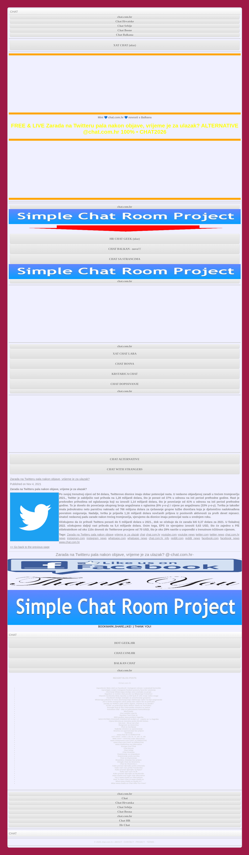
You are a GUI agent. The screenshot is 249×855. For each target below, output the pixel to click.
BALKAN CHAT (124, 663)
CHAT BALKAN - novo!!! (124, 248)
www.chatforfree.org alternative (128, 744)
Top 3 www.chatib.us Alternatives (129, 777)
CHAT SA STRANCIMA (124, 259)
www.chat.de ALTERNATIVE (128, 735)
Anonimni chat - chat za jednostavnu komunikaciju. (128, 709)
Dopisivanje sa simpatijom (128, 754)
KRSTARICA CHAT (125, 373)
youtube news (186, 534)
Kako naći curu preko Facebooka (128, 768)
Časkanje (128, 733)
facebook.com (210, 538)
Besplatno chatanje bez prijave (128, 760)
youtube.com (169, 534)
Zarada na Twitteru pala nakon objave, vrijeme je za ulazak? (50, 479)
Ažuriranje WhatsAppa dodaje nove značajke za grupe (128, 692)
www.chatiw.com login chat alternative (128, 775)
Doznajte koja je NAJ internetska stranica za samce (128, 707)
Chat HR (124, 820)
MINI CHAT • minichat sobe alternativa (129, 739)
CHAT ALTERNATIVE (124, 459)
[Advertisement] (125, 84)
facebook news (229, 538)
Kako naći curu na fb (128, 772)
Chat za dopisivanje (128, 758)
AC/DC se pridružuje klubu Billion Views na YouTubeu (128, 706)
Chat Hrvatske (125, 21)
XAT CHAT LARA (125, 353)
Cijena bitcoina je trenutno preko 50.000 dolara (128, 721)
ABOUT (118, 842)
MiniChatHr (128, 711)
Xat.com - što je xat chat (128, 723)
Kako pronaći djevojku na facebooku (128, 774)
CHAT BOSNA (124, 363)
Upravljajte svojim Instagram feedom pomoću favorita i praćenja (129, 690)
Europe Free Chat (128, 746)
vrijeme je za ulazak (126, 534)
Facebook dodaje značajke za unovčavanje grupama (129, 698)
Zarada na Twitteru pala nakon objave (90, 534)
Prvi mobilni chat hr (128, 713)
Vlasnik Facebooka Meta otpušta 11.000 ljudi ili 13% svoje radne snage (128, 696)
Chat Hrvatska (128, 752)
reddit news (192, 538)
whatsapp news (137, 538)
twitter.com (202, 534)
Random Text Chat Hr (129, 715)
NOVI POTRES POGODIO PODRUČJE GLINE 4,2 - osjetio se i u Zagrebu (128, 719)
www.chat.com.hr (69, 542)
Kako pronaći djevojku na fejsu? (128, 770)
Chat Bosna (129, 748)
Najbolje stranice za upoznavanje (128, 729)
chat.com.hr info (159, 538)
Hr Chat (124, 825)
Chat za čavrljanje (128, 727)
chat (142, 534)
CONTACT (129, 842)
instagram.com (76, 538)
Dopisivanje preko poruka (128, 756)
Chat (125, 798)
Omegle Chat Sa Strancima (128, 762)
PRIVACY (140, 842)
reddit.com (177, 538)
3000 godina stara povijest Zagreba (128, 717)
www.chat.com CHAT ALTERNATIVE (128, 742)
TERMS (150, 842)
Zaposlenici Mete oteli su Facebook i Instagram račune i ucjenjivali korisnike (128, 688)
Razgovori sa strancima (129, 725)
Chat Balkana (124, 34)
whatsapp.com (117, 538)
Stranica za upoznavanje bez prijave (128, 731)
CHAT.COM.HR (124, 653)
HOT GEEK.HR (124, 643)
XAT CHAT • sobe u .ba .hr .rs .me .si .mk (128, 737)
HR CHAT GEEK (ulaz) (125, 238)
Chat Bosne (124, 30)
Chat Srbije (124, 25)
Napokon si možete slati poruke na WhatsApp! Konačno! (128, 694)
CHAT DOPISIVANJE (124, 384)
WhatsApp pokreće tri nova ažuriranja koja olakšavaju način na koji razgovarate (128, 700)
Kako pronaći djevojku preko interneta (128, 766)
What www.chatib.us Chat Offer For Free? (128, 783)
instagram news (97, 538)
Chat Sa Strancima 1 (128, 764)
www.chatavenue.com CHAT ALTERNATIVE (128, 741)
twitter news (217, 534)
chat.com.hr (124, 16)
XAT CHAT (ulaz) (124, 45)
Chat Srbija (128, 750)
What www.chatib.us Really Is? (129, 781)
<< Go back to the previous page (29, 547)
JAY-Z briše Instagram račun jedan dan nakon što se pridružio (129, 702)
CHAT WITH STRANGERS (124, 469)
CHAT (14, 11)
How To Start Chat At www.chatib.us (128, 779)
